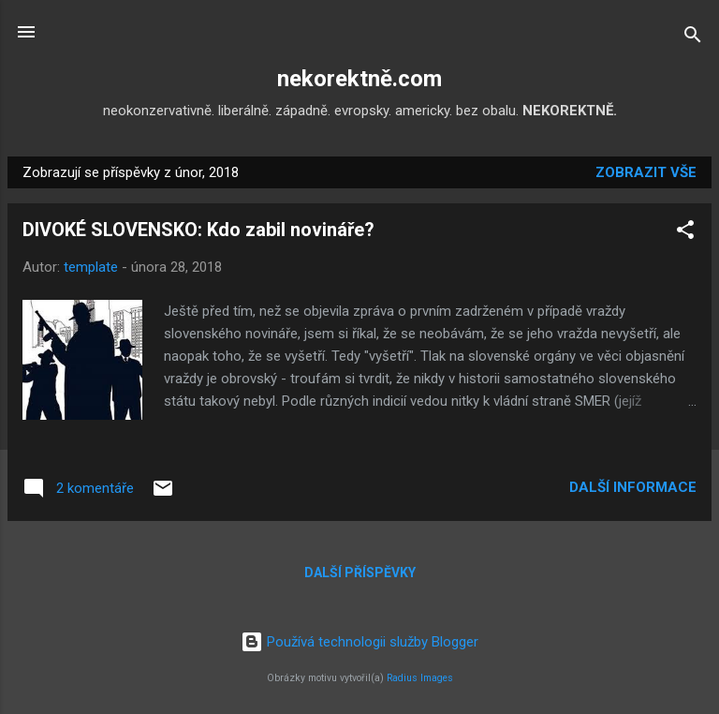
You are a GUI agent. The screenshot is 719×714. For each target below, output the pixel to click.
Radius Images (420, 678)
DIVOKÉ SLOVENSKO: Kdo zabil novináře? (198, 229)
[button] (685, 232)
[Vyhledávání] (693, 38)
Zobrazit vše (646, 172)
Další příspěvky (360, 572)
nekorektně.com (359, 79)
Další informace (633, 487)
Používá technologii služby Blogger (359, 641)
